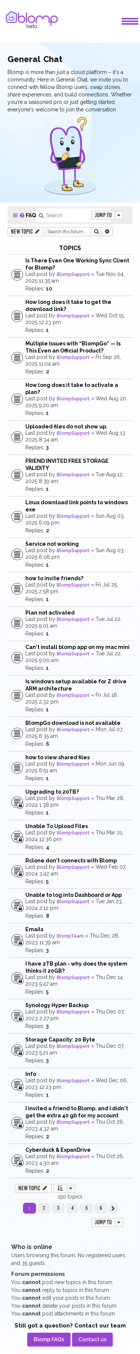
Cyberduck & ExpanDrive (58, 1150)
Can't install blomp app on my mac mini (77, 647)
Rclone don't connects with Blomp (71, 861)
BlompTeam (70, 936)
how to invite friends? (54, 578)
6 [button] (101, 1208)
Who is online (31, 1246)
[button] (113, 1208)
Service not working (52, 544)
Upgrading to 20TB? (52, 792)
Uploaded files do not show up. (66, 427)
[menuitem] (27, 215)
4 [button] (72, 1208)
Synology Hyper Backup (56, 1005)
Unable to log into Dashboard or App (73, 895)
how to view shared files (57, 757)
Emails (34, 929)
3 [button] (58, 1208)
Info (30, 1074)
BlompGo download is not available (73, 723)
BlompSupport (73, 274)
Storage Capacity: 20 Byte (60, 1040)
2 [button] (44, 1208)
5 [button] (86, 1208)
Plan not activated (50, 613)
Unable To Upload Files (56, 826)
